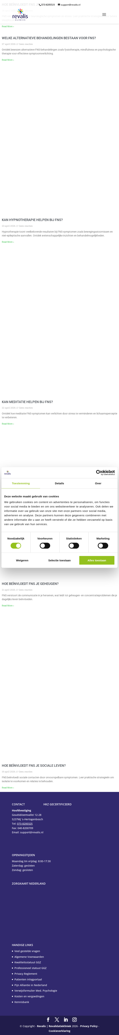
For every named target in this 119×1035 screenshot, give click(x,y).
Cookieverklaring (59, 1031)
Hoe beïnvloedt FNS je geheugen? (30, 584)
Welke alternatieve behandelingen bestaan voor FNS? (49, 38)
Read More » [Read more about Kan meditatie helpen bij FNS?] (8, 424)
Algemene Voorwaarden (29, 957)
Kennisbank (21, 1002)
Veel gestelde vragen (27, 951)
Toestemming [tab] (21, 483)
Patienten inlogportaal (28, 979)
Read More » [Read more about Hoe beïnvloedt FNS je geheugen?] (8, 605)
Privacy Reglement (25, 973)
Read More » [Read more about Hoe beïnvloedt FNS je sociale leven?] (8, 787)
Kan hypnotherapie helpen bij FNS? (32, 220)
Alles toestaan (97, 560)
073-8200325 (48, 4)
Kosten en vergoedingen (29, 996)
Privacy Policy (89, 1026)
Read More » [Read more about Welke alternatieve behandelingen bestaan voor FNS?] (8, 60)
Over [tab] (98, 483)
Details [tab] (59, 483)
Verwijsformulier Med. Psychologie (35, 990)
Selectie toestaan (59, 560)
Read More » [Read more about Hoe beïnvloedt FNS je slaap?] (8, 26)
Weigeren (22, 560)
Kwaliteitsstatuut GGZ (27, 962)
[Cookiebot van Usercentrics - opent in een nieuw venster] (99, 472)
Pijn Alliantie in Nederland (30, 985)
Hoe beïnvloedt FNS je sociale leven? (34, 765)
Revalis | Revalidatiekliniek (54, 1026)
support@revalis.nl (70, 4)
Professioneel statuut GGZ (30, 968)
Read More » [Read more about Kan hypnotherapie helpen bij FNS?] (8, 242)
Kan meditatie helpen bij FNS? (27, 402)
